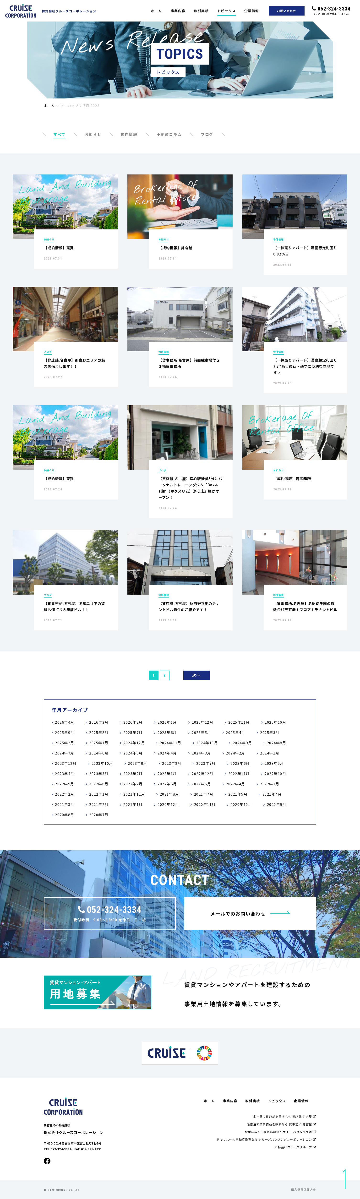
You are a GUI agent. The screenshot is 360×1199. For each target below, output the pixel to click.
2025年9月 (64, 732)
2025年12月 (202, 722)
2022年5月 (201, 783)
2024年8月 (276, 742)
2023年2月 (133, 773)
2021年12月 (134, 794)
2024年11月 (170, 742)
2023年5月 (274, 763)
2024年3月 (201, 752)
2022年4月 (235, 783)
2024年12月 (134, 742)
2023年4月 (64, 773)
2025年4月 (235, 732)
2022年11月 (239, 773)
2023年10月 (102, 763)
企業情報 (251, 10)
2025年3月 (269, 732)
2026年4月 (64, 722)
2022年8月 (99, 783)
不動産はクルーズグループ (295, 1147)
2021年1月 (133, 804)
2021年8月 (169, 794)
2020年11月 (205, 804)
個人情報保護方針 (303, 1189)
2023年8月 (171, 763)
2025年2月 (64, 742)
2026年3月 (99, 722)
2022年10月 (275, 773)
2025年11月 (239, 722)
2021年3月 (64, 804)
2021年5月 (238, 794)
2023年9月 (137, 763)
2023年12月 (65, 763)
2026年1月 (167, 722)
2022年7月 (133, 783)
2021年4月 (272, 794)
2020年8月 (64, 814)
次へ (196, 675)
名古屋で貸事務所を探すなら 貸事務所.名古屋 (281, 1124)
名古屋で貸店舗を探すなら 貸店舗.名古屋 (284, 1116)
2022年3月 (269, 783)
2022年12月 (202, 773)
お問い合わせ (286, 11)
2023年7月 (206, 763)
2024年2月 (235, 752)
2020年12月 (168, 804)
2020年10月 (241, 804)
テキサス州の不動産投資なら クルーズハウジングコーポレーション (266, 1139)
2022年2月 (64, 794)
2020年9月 (276, 804)
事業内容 (178, 10)
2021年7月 (203, 794)
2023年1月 (167, 773)
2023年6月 (240, 763)
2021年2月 (99, 804)
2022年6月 (167, 783)
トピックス (226, 10)
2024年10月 (207, 742)
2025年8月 (99, 732)
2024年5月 (133, 752)
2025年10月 (275, 722)
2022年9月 (64, 783)
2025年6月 (167, 732)
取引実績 (201, 10)
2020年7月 (99, 814)
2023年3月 (99, 773)
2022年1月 (99, 794)
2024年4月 (167, 752)
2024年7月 (64, 752)
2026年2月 (133, 722)
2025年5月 (201, 732)
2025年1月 (99, 742)
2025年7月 (133, 732)
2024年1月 (269, 752)
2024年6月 (99, 752)
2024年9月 (242, 742)
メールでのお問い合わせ (250, 913)
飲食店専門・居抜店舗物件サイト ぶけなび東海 (280, 1132)
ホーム (156, 10)
